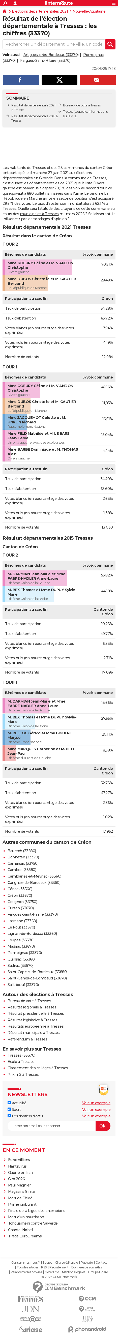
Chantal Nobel (20, 1230)
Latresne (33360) (22, 921)
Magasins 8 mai (21, 1191)
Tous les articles (27, 1267)
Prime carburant (22, 1204)
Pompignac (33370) (25, 952)
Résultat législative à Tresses (32, 1020)
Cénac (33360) (20, 889)
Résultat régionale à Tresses (32, 1007)
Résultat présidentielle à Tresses (36, 1013)
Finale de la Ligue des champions (36, 1210)
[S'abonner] (59, 1126)
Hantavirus (17, 1166)
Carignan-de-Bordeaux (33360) (34, 882)
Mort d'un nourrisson (26, 1217)
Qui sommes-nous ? (25, 1262)
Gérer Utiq (52, 1272)
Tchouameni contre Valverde (33, 1223)
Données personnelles (86, 1267)
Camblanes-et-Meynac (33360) (34, 876)
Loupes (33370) (21, 940)
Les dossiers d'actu (25, 1116)
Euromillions (19, 1159)
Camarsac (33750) (23, 863)
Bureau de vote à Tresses (29, 1001)
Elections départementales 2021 (40, 11)
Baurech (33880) (22, 851)
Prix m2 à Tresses (23, 1074)
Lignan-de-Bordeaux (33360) (32, 933)
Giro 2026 (16, 1179)
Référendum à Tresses (27, 1039)
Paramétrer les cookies (26, 1272)
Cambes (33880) (22, 869)
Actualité (17, 1103)
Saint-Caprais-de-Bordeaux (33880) (38, 972)
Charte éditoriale (66, 1262)
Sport (14, 1109)
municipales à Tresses (39, 214)
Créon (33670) (20, 895)
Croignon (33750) (22, 901)
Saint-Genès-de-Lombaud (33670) (37, 978)
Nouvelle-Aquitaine (89, 11)
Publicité (87, 1262)
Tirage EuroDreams (25, 1236)
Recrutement (59, 1267)
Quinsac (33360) (22, 959)
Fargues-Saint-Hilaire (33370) (45, 60)
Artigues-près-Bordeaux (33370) (51, 54)
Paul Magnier (19, 1185)
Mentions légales (73, 1272)
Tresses (68, 111)
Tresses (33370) (21, 1055)
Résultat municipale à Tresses (34, 1032)
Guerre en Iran (20, 1172)
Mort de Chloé (20, 1198)
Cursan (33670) (21, 908)
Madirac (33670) (21, 946)
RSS (44, 1267)
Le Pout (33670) (21, 927)
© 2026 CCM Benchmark (59, 1277)
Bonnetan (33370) (23, 857)
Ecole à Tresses (21, 1061)
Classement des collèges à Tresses (38, 1068)
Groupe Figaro (98, 1272)
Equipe (47, 1262)
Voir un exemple (96, 1103)
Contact (101, 1262)
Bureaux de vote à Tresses (82, 105)
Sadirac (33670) (21, 965)
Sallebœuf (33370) (23, 984)
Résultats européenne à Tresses (36, 1026)
